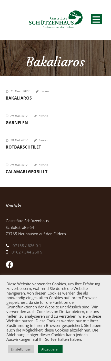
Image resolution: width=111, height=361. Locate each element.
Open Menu (96, 19)
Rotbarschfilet (23, 147)
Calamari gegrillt (26, 171)
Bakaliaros (19, 98)
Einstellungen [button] (21, 349)
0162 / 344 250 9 (27, 252)
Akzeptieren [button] (50, 349)
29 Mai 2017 (19, 116)
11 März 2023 (19, 91)
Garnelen (17, 122)
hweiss (45, 91)
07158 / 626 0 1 (27, 245)
